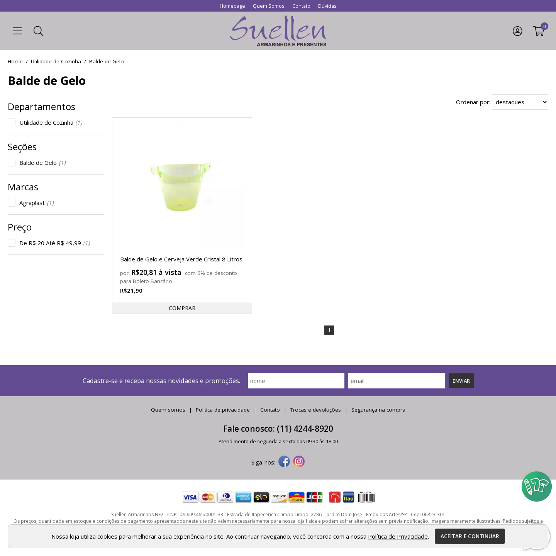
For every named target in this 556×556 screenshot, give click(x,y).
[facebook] (284, 462)
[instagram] (299, 462)
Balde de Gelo (42, 162)
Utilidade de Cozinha (50, 122)
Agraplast (36, 203)
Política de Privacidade (398, 536)
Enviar (461, 380)
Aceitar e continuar (470, 536)
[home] (278, 30)
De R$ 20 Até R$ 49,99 (54, 243)
